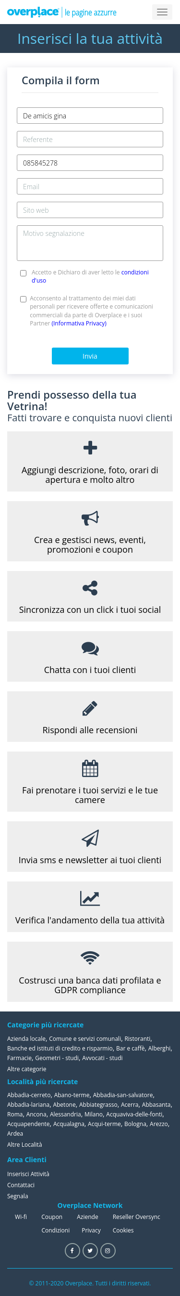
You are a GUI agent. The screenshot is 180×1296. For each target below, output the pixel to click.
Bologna (135, 1124)
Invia (90, 356)
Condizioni (55, 1230)
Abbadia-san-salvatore (123, 1095)
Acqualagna (68, 1124)
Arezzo (159, 1124)
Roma (15, 1114)
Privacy (91, 1230)
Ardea (15, 1133)
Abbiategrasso (98, 1105)
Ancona (36, 1114)
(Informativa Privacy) (78, 323)
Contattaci (21, 1185)
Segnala (17, 1196)
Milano (93, 1114)
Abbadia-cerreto (28, 1095)
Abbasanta (156, 1105)
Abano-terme (72, 1095)
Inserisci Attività (28, 1174)
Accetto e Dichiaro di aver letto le (90, 276)
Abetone (64, 1105)
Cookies (123, 1230)
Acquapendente (28, 1124)
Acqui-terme (104, 1124)
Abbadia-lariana (28, 1105)
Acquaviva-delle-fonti (134, 1114)
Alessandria (65, 1114)
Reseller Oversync (136, 1217)
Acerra (130, 1105)
